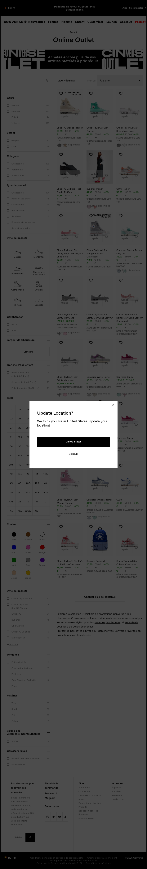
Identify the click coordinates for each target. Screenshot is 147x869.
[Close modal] (114, 405)
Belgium (73, 454)
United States (73, 441)
